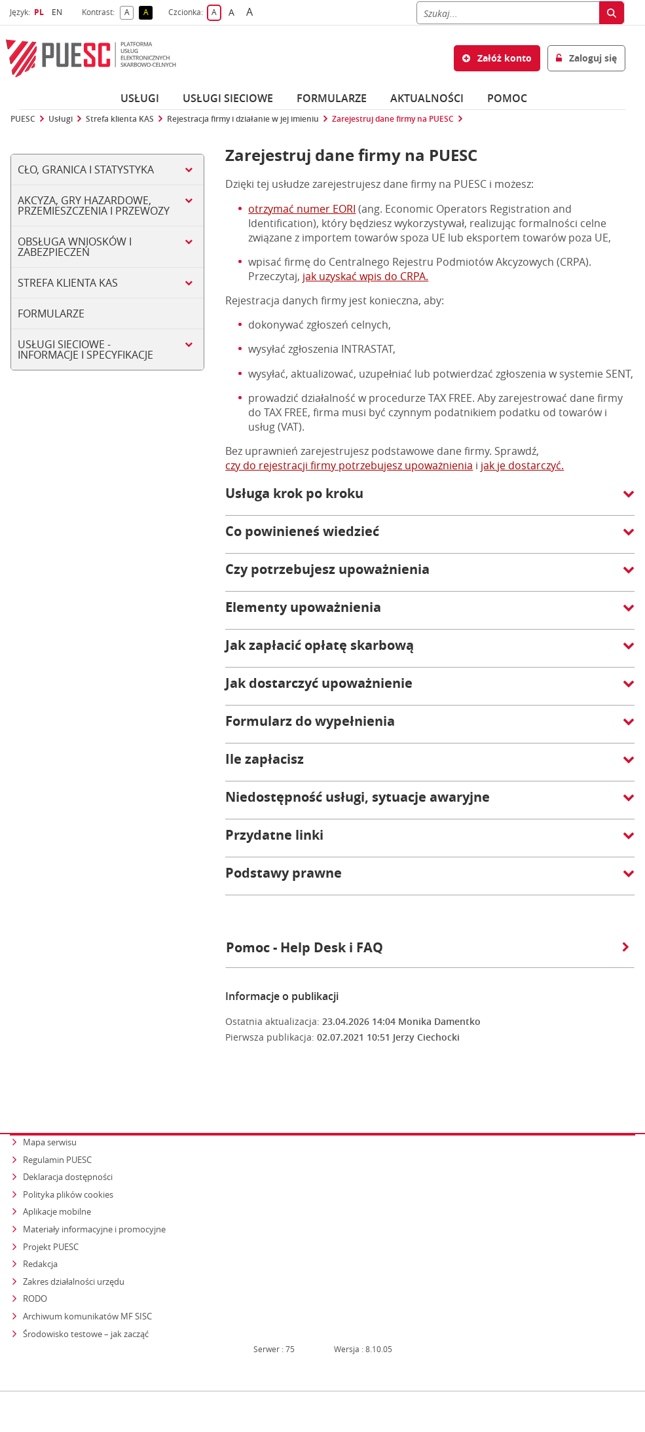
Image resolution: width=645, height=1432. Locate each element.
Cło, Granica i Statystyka (86, 169)
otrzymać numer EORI (302, 209)
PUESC (22, 119)
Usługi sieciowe (228, 98)
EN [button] (58, 12)
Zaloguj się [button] (586, 58)
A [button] (129, 13)
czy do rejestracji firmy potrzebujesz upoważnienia (349, 465)
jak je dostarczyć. (522, 465)
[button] (430, 500)
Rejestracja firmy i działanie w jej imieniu (243, 119)
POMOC (507, 98)
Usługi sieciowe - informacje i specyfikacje (85, 349)
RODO (35, 1273)
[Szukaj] (507, 12)
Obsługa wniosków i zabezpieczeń (75, 246)
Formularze (332, 98)
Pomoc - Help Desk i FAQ (427, 947)
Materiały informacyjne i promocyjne (94, 1203)
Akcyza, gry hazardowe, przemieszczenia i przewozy (94, 205)
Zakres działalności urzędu (74, 1255)
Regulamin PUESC (57, 1133)
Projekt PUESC (51, 1220)
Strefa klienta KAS (120, 119)
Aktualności (427, 98)
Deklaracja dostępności (68, 1151)
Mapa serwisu (50, 1116)
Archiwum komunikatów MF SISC (87, 1291)
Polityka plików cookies (68, 1168)
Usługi (139, 98)
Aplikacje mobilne (57, 1186)
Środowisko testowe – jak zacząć (87, 1307)
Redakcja (40, 1238)
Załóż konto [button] (497, 58)
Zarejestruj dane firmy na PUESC (393, 119)
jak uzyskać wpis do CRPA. (365, 276)
